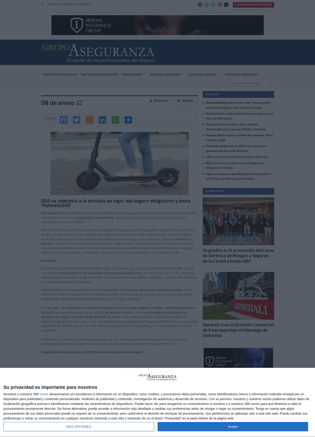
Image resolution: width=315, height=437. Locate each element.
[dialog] (157, 402)
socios (44, 394)
